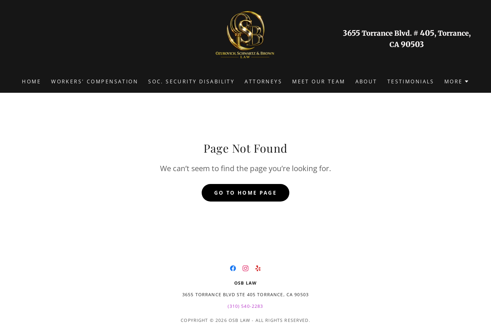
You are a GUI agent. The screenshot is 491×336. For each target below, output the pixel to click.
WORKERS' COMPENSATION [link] (94, 81)
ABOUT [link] (366, 81)
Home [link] (31, 81)
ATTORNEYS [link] (263, 81)
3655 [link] (351, 33)
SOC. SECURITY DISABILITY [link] (191, 81)
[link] (245, 38)
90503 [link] (412, 44)
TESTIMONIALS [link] (410, 81)
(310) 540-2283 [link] (245, 306)
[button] (456, 81)
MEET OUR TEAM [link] (318, 81)
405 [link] (427, 33)
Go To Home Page (245, 192)
